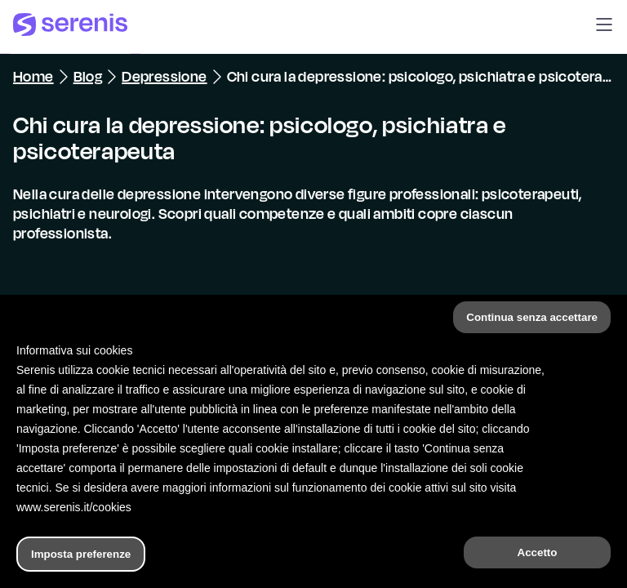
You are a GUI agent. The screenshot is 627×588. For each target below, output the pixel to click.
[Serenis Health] (70, 27)
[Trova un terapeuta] (365, 558)
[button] (604, 27)
